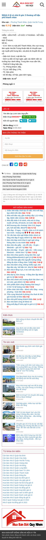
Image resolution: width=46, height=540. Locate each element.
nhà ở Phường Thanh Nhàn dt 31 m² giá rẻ (17, 183)
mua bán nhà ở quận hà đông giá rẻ (16, 488)
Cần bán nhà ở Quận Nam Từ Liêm (16, 470)
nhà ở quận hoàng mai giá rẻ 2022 (16, 500)
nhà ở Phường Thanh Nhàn (12, 177)
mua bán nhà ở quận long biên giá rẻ (17, 490)
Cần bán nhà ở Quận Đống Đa (14, 475)
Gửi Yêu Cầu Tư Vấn (23, 156)
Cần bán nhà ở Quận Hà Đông (14, 465)
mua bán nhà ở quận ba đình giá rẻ (16, 478)
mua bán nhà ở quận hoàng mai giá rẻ (17, 485)
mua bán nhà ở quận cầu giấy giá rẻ (16, 480)
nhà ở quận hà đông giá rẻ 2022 (15, 502)
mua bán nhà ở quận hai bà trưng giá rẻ (16, 186)
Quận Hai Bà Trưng (35, 22)
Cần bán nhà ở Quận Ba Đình (14, 456)
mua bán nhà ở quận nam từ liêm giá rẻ (18, 493)
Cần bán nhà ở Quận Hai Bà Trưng (24, 174)
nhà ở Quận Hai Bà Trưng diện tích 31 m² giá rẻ (18, 180)
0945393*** (16, 117)
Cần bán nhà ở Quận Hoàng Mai (15, 463)
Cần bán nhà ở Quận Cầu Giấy (14, 458)
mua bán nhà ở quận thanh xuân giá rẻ (17, 495)
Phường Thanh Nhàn (19, 22)
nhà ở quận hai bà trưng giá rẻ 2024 (14, 189)
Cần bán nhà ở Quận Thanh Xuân (16, 473)
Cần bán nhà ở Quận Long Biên (15, 468)
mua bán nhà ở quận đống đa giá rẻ (16, 497)
